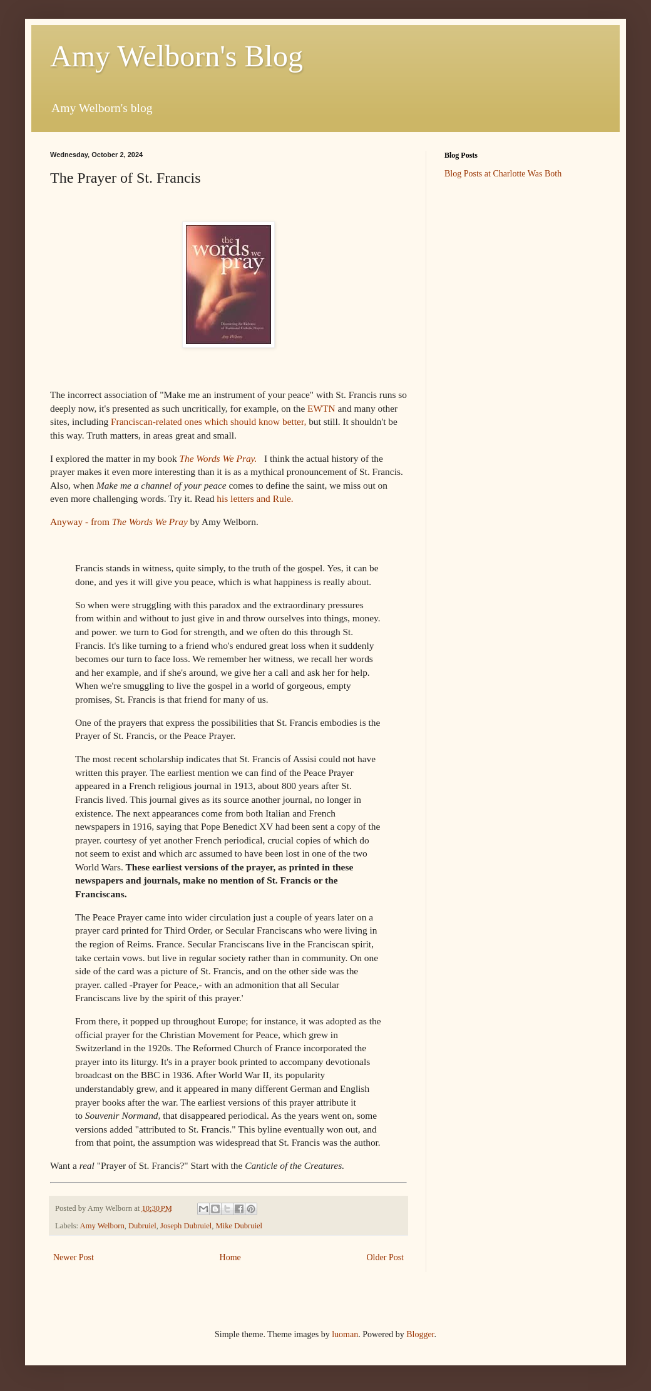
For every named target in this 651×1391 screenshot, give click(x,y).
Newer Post (73, 1257)
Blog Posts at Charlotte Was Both (502, 173)
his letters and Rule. (256, 498)
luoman (345, 1334)
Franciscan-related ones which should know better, (210, 421)
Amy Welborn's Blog (176, 56)
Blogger (420, 1334)
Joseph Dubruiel (186, 1225)
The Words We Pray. (219, 458)
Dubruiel (142, 1225)
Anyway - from (119, 521)
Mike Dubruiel (239, 1225)
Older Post (385, 1257)
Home (230, 1257)
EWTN (321, 408)
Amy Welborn (102, 1225)
